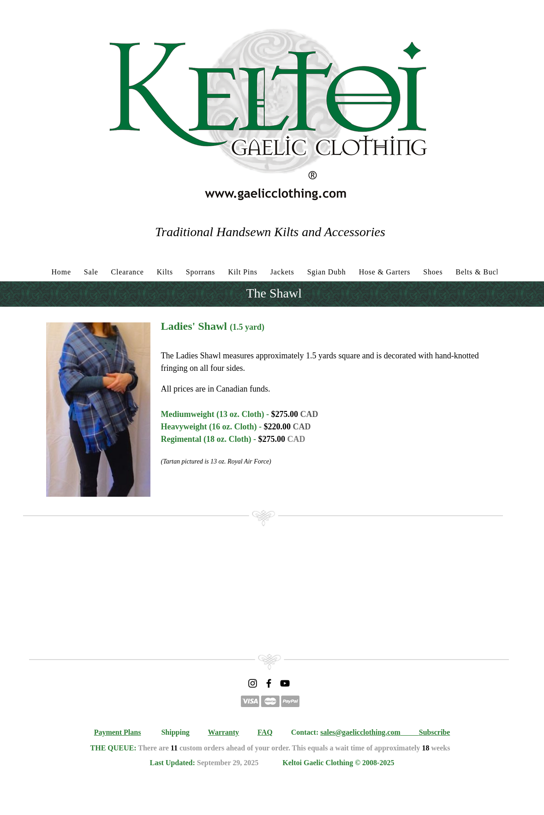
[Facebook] (269, 683)
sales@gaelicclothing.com (360, 732)
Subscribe (434, 732)
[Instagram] (252, 683)
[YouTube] (285, 683)
